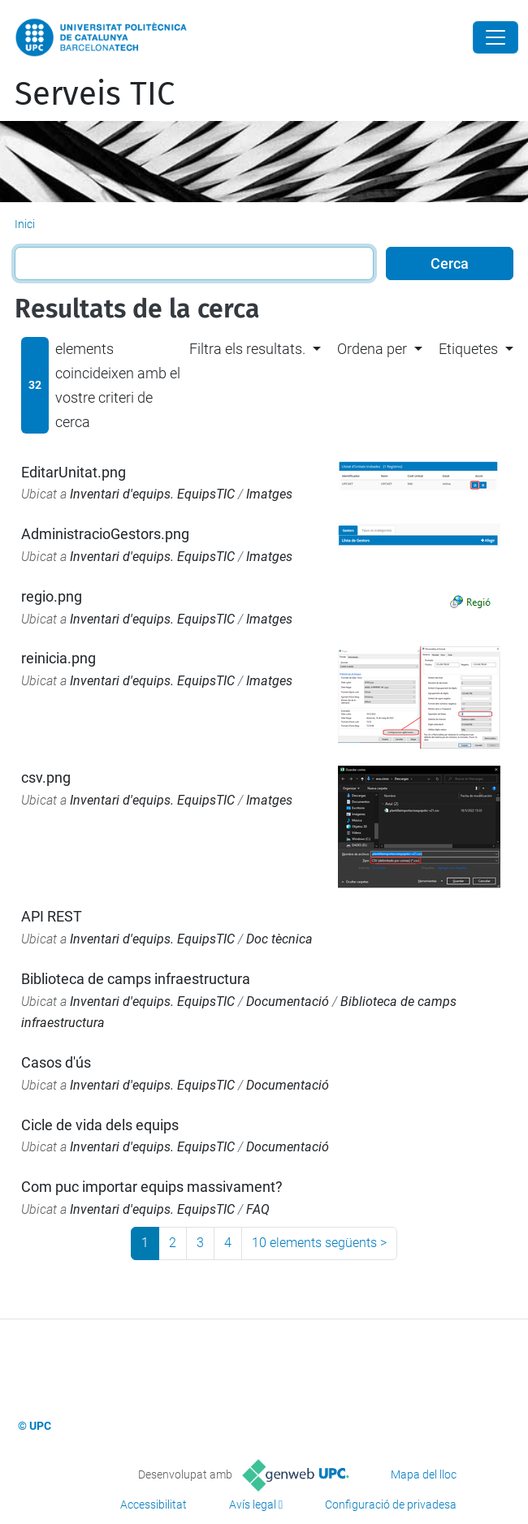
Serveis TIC (95, 94)
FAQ (258, 1209)
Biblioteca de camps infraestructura (135, 978)
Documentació (287, 1001)
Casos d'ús (56, 1062)
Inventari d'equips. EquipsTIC (152, 494)
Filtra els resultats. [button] (247, 348)
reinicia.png (58, 658)
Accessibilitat (153, 1504)
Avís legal (252, 1504)
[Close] (495, 37)
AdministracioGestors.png (105, 533)
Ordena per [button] (372, 348)
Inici (25, 224)
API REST (51, 916)
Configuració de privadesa (391, 1504)
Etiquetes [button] (468, 348)
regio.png (51, 596)
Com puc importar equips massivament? (152, 1186)
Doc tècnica (279, 939)
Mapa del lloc (424, 1474)
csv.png (46, 777)
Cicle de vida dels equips (100, 1124)
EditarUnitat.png (73, 472)
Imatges (269, 494)
